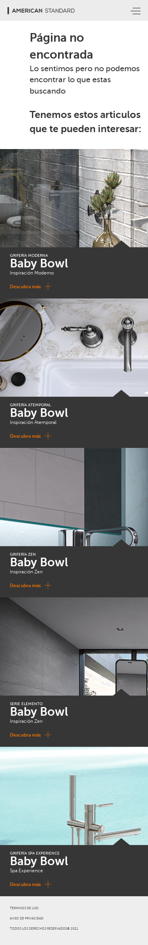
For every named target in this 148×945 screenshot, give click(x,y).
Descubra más (29, 286)
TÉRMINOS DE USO (24, 908)
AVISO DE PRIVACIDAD (26, 918)
